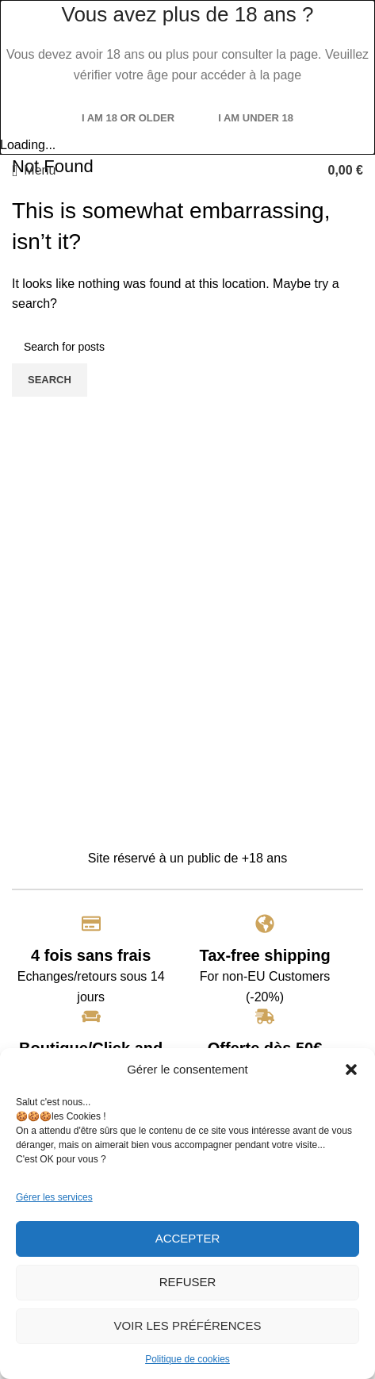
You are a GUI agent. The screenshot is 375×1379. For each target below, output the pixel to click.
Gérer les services (54, 1197)
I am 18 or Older (128, 118)
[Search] (187, 346)
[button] (351, 1069)
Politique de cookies (187, 1359)
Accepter (187, 1238)
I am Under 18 (255, 118)
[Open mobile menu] (33, 170)
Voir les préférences (188, 1325)
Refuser (187, 1282)
